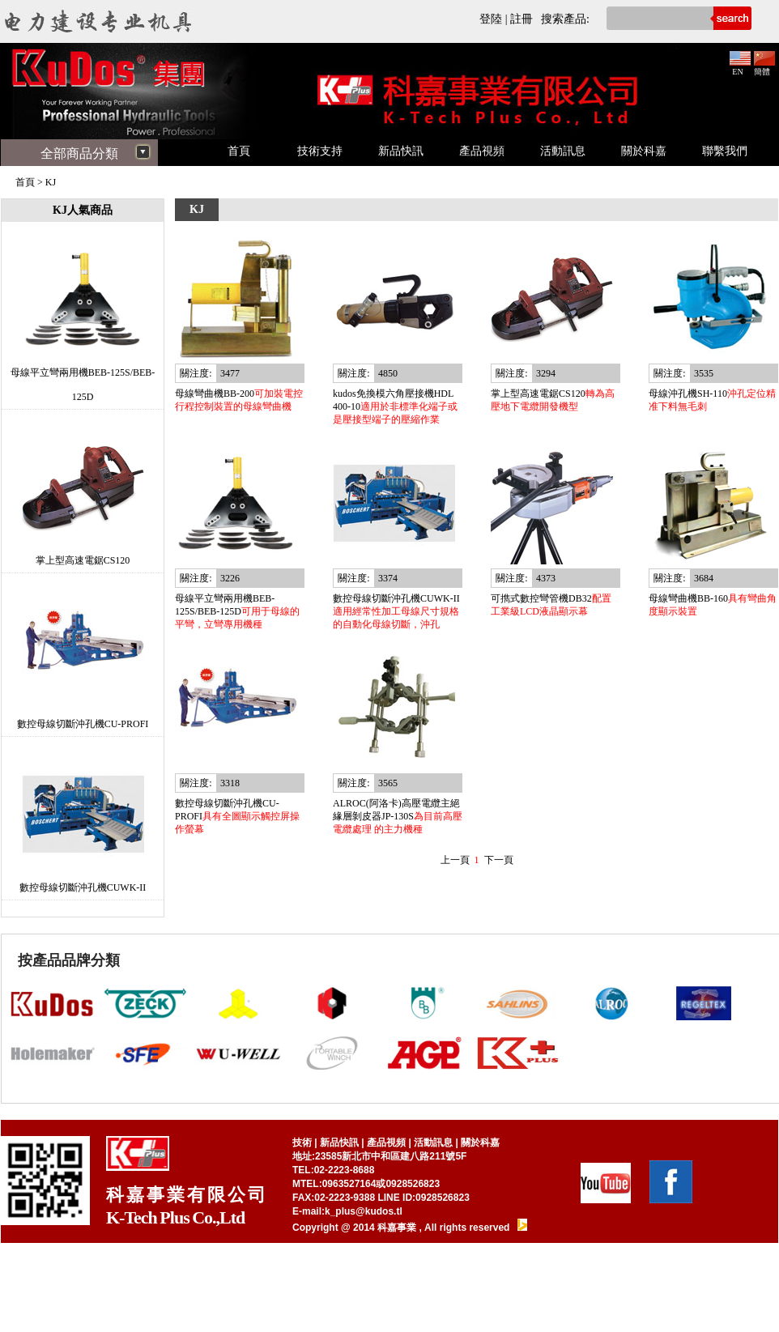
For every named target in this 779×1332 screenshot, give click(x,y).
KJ (50, 182)
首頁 (239, 151)
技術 (302, 1142)
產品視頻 (481, 151)
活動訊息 (562, 151)
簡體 (764, 67)
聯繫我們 (724, 151)
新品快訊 (401, 151)
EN (740, 67)
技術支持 (320, 151)
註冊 (521, 19)
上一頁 (455, 860)
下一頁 (498, 860)
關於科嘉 (643, 151)
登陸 (490, 19)
